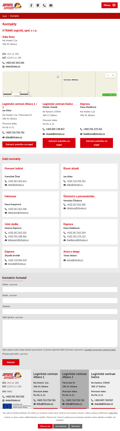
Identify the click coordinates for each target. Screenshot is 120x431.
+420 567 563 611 (17, 180)
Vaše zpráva (12, 317)
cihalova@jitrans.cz (76, 208)
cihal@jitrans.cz (16, 184)
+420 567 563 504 (76, 232)
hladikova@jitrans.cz (94, 133)
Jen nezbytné (61, 426)
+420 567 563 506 (17, 208)
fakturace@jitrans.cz (18, 212)
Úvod (4, 16)
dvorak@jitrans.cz (17, 263)
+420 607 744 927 (55, 128)
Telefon (6, 306)
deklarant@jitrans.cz (18, 239)
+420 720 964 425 (17, 259)
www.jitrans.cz (13, 66)
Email (9, 295)
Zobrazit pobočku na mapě (19, 144)
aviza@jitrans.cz (75, 259)
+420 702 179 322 (92, 128)
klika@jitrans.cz (14, 137)
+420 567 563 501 (15, 62)
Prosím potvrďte (15, 353)
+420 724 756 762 (15, 132)
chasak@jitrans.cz (55, 133)
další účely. (113, 413)
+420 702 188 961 (17, 236)
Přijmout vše (45, 426)
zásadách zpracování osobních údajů (100, 349)
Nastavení (76, 426)
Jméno (9, 284)
